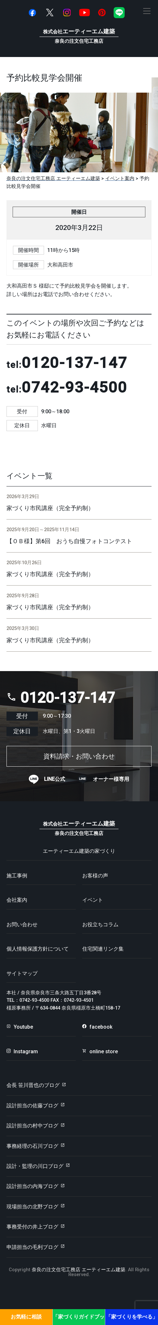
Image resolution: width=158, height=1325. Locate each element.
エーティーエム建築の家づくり (79, 851)
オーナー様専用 (111, 779)
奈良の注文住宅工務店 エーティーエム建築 (78, 1270)
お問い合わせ (22, 924)
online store (103, 1051)
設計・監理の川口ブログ (34, 1166)
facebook (100, 1027)
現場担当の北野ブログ (32, 1207)
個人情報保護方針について (37, 949)
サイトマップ (22, 973)
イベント (92, 900)
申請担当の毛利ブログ (32, 1247)
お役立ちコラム (100, 924)
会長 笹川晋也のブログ (33, 1085)
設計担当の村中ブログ (32, 1126)
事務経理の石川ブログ (32, 1146)
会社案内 (16, 900)
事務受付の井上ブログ (32, 1227)
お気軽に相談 (26, 1317)
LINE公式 (54, 779)
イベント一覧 (29, 476)
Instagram (26, 1051)
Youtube (23, 1027)
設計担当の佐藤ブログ (32, 1105)
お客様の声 (95, 876)
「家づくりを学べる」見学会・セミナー (132, 1319)
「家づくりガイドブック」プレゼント (79, 1319)
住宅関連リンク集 (103, 949)
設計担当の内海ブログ (32, 1186)
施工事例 (16, 876)
